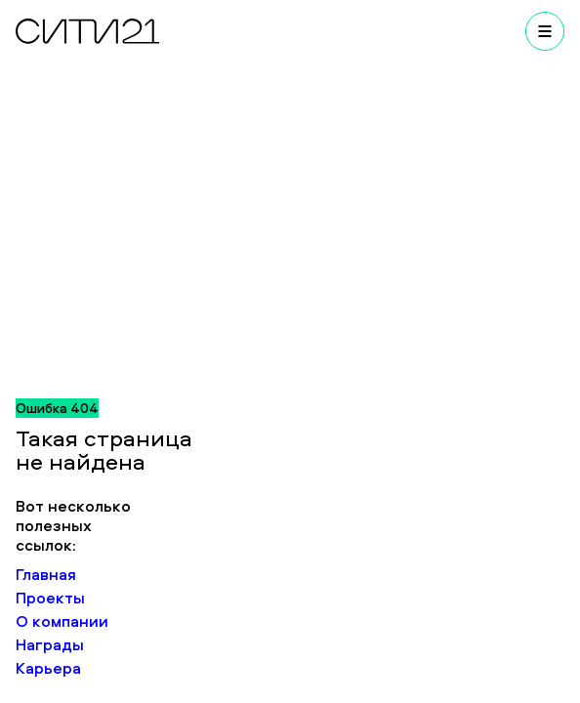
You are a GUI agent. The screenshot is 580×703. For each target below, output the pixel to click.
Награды (50, 644)
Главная (46, 574)
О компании (62, 621)
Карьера (48, 668)
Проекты (50, 597)
